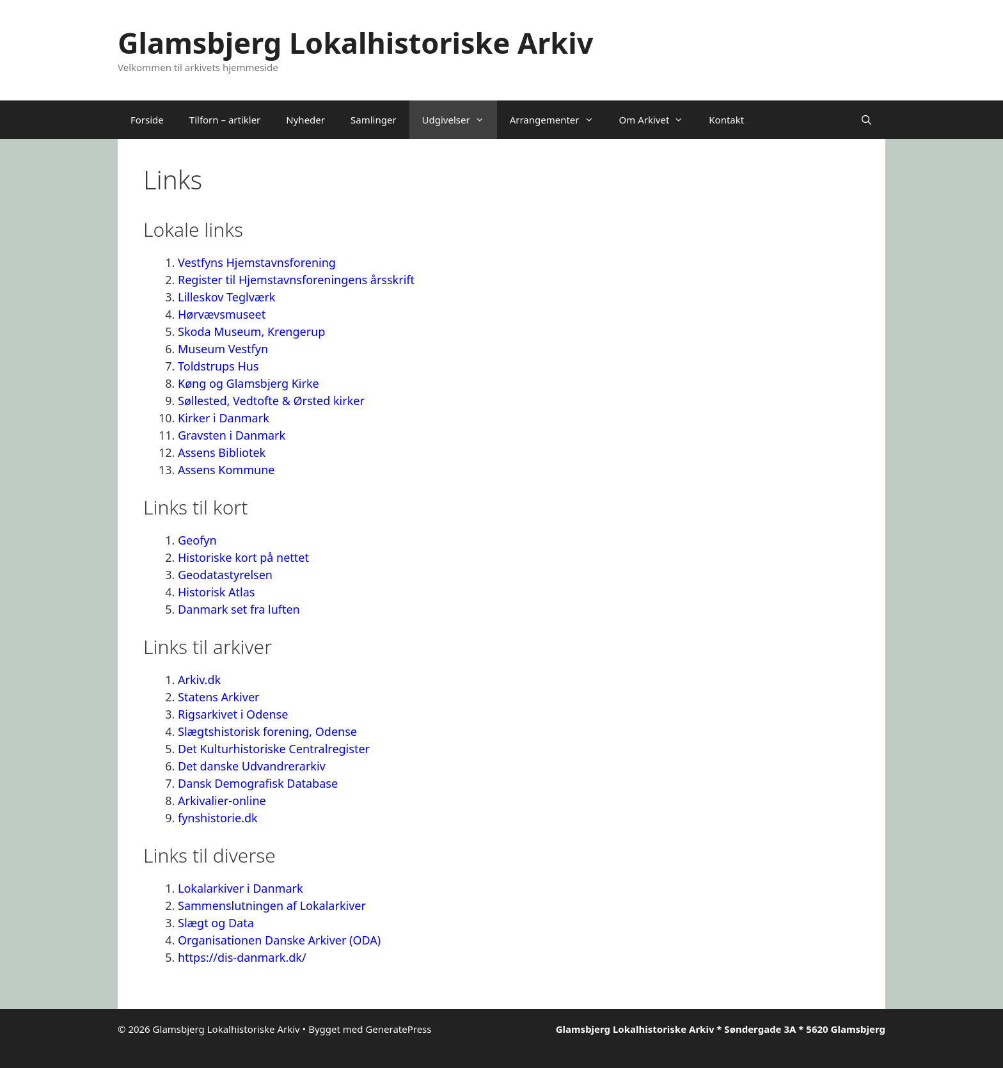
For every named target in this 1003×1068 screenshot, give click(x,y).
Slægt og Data (216, 922)
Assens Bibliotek (221, 452)
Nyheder (305, 119)
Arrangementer (558, 119)
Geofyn (197, 540)
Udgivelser (459, 119)
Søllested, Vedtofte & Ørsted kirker (271, 400)
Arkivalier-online (222, 800)
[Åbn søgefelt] (866, 119)
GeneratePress (398, 1029)
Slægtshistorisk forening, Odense (267, 731)
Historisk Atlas (216, 592)
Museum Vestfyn (223, 348)
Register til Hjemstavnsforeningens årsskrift (296, 279)
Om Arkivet (658, 119)
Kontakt (726, 119)
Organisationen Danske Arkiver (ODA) (279, 940)
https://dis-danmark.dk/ (242, 957)
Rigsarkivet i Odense (233, 714)
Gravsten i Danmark (231, 435)
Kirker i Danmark (223, 418)
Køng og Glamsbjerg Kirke (248, 383)
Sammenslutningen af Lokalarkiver (272, 905)
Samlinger (374, 119)
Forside (147, 119)
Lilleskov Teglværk (226, 297)
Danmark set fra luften (239, 609)
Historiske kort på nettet (243, 557)
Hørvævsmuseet (221, 314)
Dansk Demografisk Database (258, 783)
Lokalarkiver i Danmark (240, 888)
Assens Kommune (226, 469)
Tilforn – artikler (225, 119)
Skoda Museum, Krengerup (251, 331)
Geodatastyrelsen (227, 574)
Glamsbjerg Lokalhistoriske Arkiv (355, 42)
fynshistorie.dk (218, 817)
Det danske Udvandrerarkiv (252, 766)
